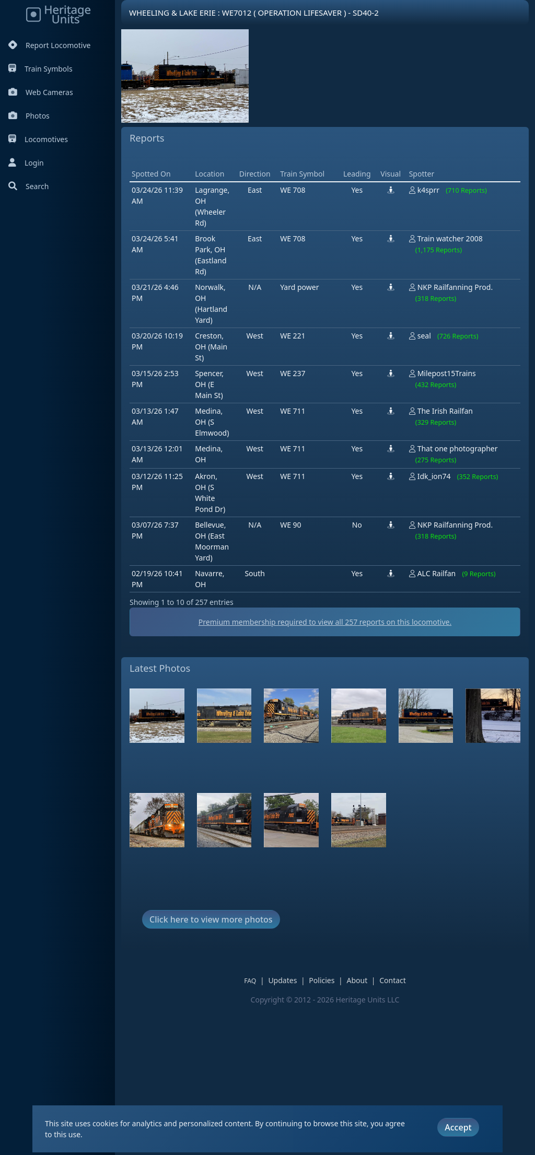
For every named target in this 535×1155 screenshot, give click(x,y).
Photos (29, 116)
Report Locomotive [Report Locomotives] (49, 45)
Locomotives (38, 139)
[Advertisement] (320, 231)
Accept (458, 1127)
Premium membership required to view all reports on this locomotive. (325, 771)
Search (28, 186)
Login (26, 163)
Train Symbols (40, 69)
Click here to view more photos (211, 1068)
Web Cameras (40, 92)
